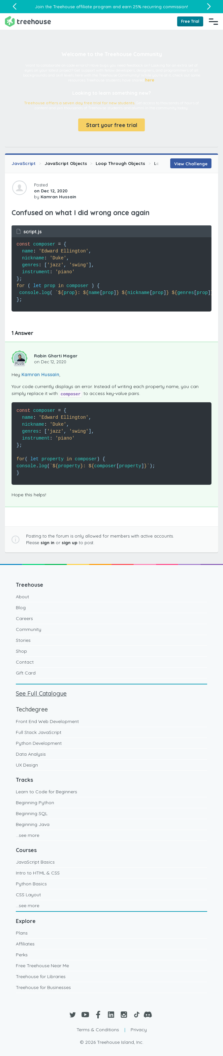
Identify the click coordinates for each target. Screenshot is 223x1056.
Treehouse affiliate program (82, 6)
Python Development (39, 743)
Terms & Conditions (98, 1030)
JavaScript (24, 163)
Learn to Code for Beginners (46, 792)
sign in (47, 542)
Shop (21, 651)
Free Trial (190, 21)
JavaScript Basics (35, 862)
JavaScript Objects (66, 163)
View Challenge (190, 163)
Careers (24, 618)
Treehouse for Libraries (41, 976)
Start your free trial (111, 125)
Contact (25, 662)
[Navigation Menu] (213, 21)
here (149, 80)
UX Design (27, 765)
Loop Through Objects (120, 163)
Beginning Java (32, 824)
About (22, 597)
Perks (22, 955)
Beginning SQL (32, 813)
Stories (23, 640)
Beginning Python (35, 803)
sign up (70, 542)
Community (28, 629)
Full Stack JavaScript (38, 732)
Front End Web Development (47, 721)
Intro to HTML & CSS (38, 873)
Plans (22, 933)
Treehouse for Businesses (43, 987)
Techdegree (32, 709)
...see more (27, 835)
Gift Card (26, 673)
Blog (21, 607)
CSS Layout (28, 895)
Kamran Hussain (40, 375)
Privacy (139, 1030)
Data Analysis (31, 754)
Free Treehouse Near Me (42, 966)
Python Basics (31, 884)
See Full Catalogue (41, 693)
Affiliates (25, 944)
